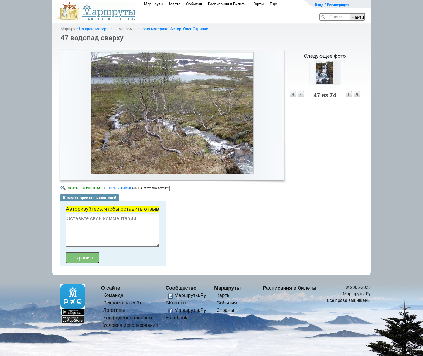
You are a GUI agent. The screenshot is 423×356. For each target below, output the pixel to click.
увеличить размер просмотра (87, 187)
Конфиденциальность (128, 317)
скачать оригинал (120, 187)
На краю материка (96, 29)
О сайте (110, 288)
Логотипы (114, 310)
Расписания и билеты (289, 288)
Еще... (275, 4)
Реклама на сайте (123, 303)
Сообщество (181, 288)
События (194, 4)
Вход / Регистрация (332, 5)
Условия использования (130, 325)
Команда (113, 295)
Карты (258, 4)
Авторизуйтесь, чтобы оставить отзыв (112, 209)
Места (174, 4)
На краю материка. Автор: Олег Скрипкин (173, 29)
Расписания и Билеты (227, 4)
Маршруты (153, 4)
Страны (225, 310)
